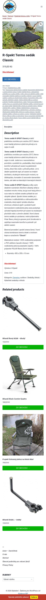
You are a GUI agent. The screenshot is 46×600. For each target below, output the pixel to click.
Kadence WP (23, 594)
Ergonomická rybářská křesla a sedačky (16, 90)
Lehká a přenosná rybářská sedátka (30, 94)
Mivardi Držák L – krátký (12, 520)
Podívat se (34, 597)
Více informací (8, 72)
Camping (16, 277)
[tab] (23, 127)
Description (8, 127)
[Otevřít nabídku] (41, 6)
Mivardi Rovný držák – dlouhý (14, 338)
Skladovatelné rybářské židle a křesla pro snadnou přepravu (19, 112)
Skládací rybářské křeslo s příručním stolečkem (28, 110)
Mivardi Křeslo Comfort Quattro (15, 399)
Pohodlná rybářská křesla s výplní (17, 102)
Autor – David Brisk (10, 551)
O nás (5, 554)
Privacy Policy (8, 565)
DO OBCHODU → (11, 79)
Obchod (5, 558)
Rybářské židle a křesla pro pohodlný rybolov (25, 106)
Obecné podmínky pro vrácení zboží (16, 561)
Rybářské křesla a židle (14, 88)
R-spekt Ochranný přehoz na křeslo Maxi (18, 459)
